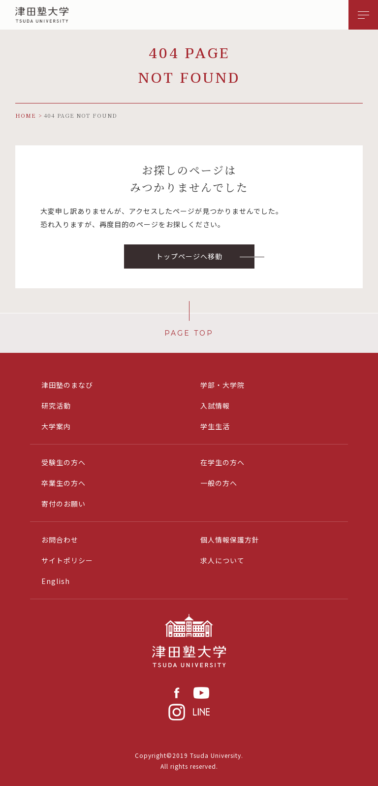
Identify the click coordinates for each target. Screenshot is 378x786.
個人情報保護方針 (229, 540)
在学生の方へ (222, 462)
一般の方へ (218, 483)
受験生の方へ (63, 462)
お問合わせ (59, 540)
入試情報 (215, 405)
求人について (222, 560)
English (55, 581)
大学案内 (56, 426)
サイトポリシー (67, 560)
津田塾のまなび (67, 385)
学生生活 (215, 426)
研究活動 (56, 405)
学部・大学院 (222, 385)
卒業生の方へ (63, 483)
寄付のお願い (63, 504)
